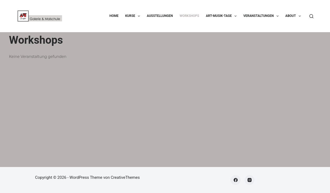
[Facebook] (235, 180)
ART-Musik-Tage (222, 16)
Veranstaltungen (262, 16)
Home (114, 16)
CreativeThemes (125, 177)
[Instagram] (250, 180)
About (294, 16)
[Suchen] (311, 16)
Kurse (133, 16)
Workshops (189, 16)
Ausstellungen (160, 16)
